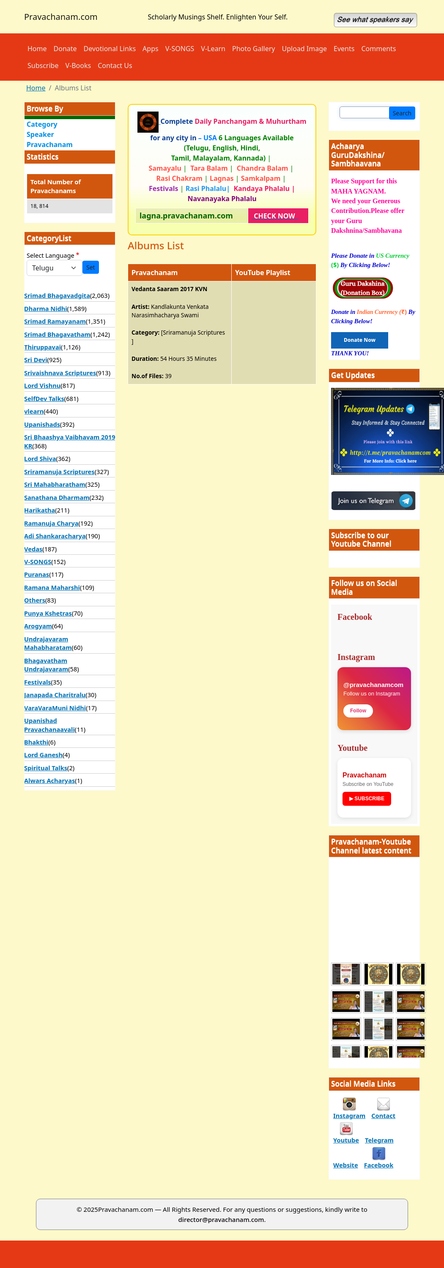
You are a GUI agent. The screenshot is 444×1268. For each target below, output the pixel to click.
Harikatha (39, 510)
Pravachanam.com (61, 16)
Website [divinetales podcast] (345, 1165)
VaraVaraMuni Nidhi (55, 708)
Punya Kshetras (48, 613)
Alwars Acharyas (49, 780)
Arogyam (38, 626)
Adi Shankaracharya (55, 536)
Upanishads (42, 424)
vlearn (34, 411)
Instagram (349, 1115)
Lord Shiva (40, 458)
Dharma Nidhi (45, 308)
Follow (358, 711)
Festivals (37, 682)
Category (42, 124)
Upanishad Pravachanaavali (49, 724)
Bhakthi (36, 742)
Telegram (379, 1140)
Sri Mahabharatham (54, 484)
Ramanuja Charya (51, 523)
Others (34, 600)
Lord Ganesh (43, 754)
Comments (378, 48)
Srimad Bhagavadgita (57, 295)
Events (344, 48)
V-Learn (213, 48)
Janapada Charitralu (54, 694)
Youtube (346, 1140)
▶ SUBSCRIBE (366, 799)
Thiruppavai (42, 347)
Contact (383, 1115)
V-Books (78, 65)
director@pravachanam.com (221, 1219)
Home (37, 48)
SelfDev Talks (44, 398)
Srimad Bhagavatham (57, 334)
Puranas (36, 574)
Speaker (40, 134)
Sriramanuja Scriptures (59, 471)
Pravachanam (50, 144)
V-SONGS (180, 48)
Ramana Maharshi (52, 587)
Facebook (379, 1165)
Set (90, 267)
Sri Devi (35, 359)
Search (402, 113)
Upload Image (304, 48)
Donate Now (359, 340)
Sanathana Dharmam (56, 497)
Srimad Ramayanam (55, 321)
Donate (65, 48)
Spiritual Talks (45, 768)
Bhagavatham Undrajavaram (46, 664)
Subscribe (42, 65)
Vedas (33, 549)
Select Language (50, 255)
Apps (151, 48)
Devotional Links (110, 48)
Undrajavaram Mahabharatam (48, 643)
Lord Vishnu (42, 385)
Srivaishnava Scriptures (60, 372)
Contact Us (115, 65)
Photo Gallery (253, 48)
